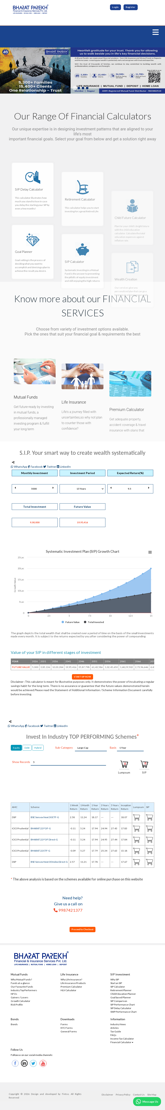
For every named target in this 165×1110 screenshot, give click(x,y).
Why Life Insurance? (71, 980)
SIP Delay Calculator (120, 1008)
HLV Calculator (68, 991)
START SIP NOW (82, 677)
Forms (64, 1025)
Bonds (14, 1025)
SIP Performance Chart (122, 1005)
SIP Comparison (118, 1001)
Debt (27, 748)
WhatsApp (19, 466)
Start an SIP (116, 983)
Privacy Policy (123, 1095)
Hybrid (37, 748)
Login (115, 7)
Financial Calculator (121, 1043)
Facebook (35, 466)
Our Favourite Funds (22, 987)
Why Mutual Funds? (21, 980)
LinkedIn (64, 466)
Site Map (151, 1095)
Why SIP (114, 980)
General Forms (69, 1032)
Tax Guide (115, 1032)
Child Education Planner (123, 994)
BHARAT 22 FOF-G (41, 828)
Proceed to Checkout (83, 929)
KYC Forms (67, 1028)
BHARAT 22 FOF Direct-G (44, 840)
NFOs (14, 994)
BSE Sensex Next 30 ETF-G (45, 817)
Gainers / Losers (19, 998)
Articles (114, 1028)
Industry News (118, 1025)
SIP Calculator (117, 987)
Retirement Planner (121, 991)
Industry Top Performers (24, 991)
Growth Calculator (20, 1001)
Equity (16, 748)
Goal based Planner (120, 998)
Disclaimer (107, 1095)
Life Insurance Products (73, 983)
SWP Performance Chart (123, 1012)
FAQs (113, 1035)
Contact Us (139, 1095)
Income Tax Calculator (122, 1039)
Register (130, 7)
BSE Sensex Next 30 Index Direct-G (49, 862)
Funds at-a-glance (20, 983)
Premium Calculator (71, 987)
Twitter (50, 466)
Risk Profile (17, 1005)
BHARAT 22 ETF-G (40, 851)
